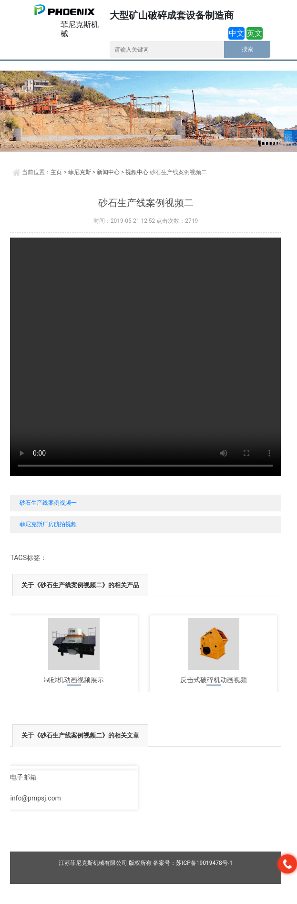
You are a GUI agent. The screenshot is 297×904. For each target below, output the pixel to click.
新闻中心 (108, 172)
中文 (236, 33)
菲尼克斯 (79, 172)
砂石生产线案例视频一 (48, 502)
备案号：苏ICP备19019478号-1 (193, 863)
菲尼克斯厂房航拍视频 (48, 524)
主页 (56, 172)
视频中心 (136, 172)
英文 (254, 33)
